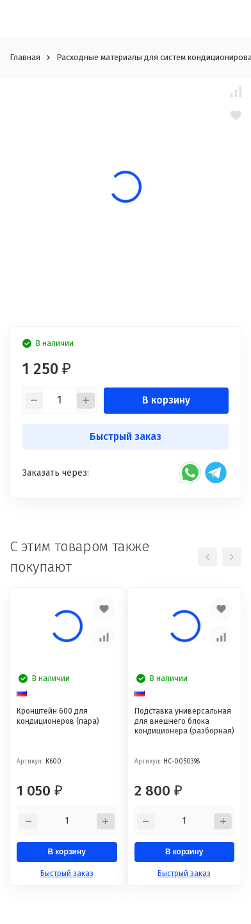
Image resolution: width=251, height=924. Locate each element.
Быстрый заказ (125, 436)
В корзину (166, 400)
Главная (25, 57)
